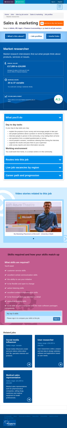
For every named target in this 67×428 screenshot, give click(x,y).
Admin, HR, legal (15, 28)
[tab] (33, 117)
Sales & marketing (36, 14)
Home (7, 14)
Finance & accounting (32, 28)
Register (60, 2)
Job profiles (49, 14)
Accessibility (44, 416)
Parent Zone (20, 2)
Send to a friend (53, 416)
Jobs (12, 14)
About (15, 416)
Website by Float (8, 418)
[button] (42, 23)
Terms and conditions (24, 416)
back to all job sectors (53, 28)
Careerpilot (10, 7)
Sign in (53, 2)
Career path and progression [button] (33, 175)
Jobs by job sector (22, 14)
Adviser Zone (9, 2)
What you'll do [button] (33, 117)
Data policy (35, 416)
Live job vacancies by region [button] (33, 167)
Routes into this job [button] (33, 159)
